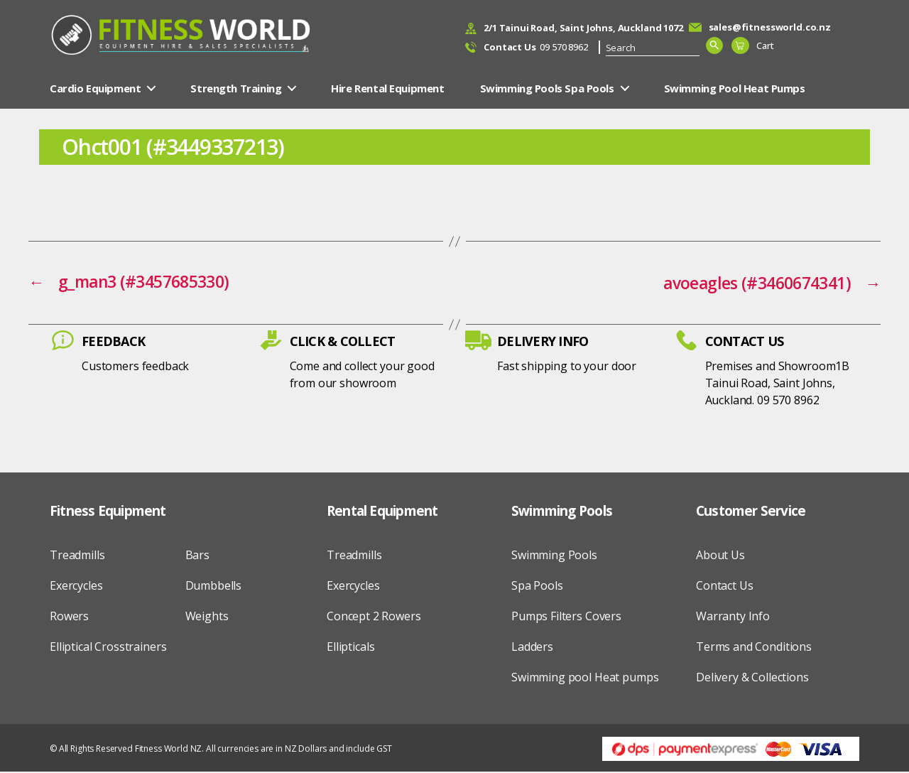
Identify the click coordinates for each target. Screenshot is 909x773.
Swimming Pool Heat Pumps (734, 89)
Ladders (532, 647)
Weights (207, 617)
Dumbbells (213, 586)
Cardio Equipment (95, 89)
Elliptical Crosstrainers (108, 647)
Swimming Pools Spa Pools (547, 89)
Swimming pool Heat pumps (584, 678)
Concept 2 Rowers (374, 617)
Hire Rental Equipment (387, 89)
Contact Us (724, 586)
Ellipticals (350, 647)
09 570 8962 (536, 48)
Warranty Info (733, 617)
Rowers (69, 617)
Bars (197, 555)
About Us (720, 555)
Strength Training (235, 89)
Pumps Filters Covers (566, 617)
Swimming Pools (554, 555)
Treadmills (77, 555)
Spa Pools (537, 586)
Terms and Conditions (754, 647)
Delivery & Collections (752, 678)
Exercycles (76, 586)
